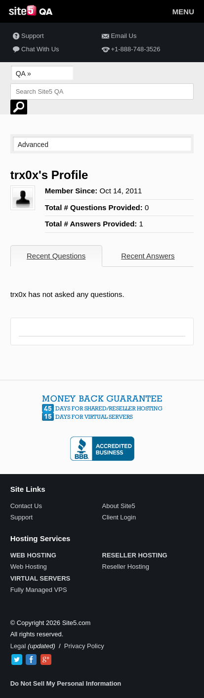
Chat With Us (34, 49)
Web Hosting (28, 566)
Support (27, 36)
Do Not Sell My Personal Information (66, 683)
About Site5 (118, 506)
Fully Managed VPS (38, 589)
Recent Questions (56, 256)
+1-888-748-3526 (130, 49)
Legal (18, 646)
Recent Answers (147, 256)
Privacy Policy (84, 646)
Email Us (118, 36)
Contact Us (26, 506)
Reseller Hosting (125, 566)
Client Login (119, 517)
